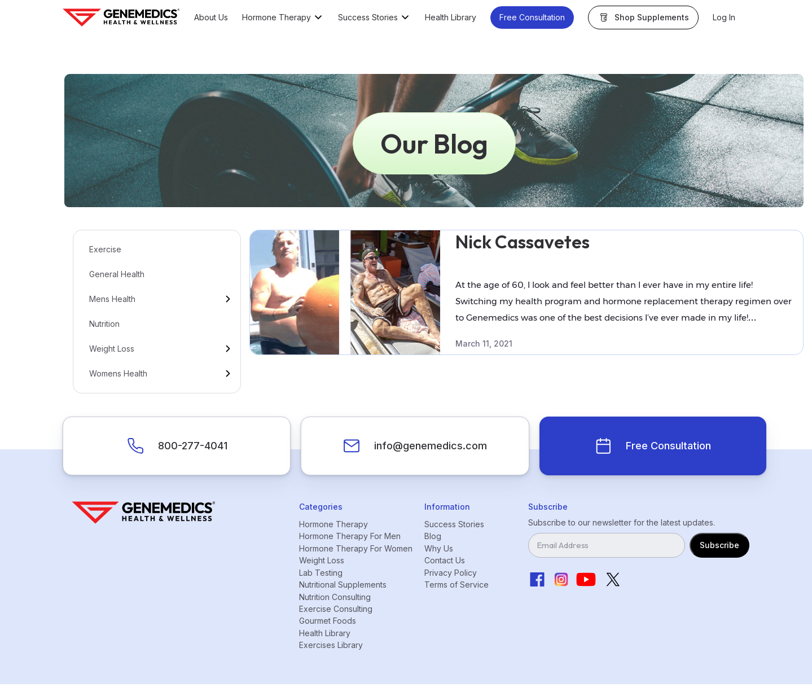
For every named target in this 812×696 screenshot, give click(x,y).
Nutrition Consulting (335, 597)
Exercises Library (331, 645)
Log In (724, 17)
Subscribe (719, 545)
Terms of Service (456, 584)
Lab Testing (321, 572)
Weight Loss (111, 348)
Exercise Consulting (335, 609)
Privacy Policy (450, 572)
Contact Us (444, 560)
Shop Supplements (652, 17)
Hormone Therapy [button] (276, 17)
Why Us (438, 548)
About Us (211, 17)
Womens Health (118, 373)
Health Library (450, 17)
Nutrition (104, 324)
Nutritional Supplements (343, 584)
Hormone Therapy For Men (350, 536)
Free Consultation (532, 17)
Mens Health (112, 299)
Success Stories (454, 524)
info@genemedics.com (430, 446)
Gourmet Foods (327, 620)
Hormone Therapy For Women (355, 548)
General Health (116, 274)
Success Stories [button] (368, 17)
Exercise (105, 249)
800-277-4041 (192, 446)
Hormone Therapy (333, 524)
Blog (432, 536)
